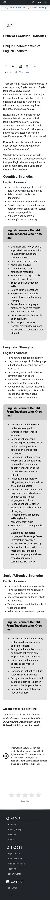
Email (14, 888)
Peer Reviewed (15, 858)
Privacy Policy (14, 829)
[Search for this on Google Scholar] (27, 66)
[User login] (45, 2)
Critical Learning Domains (39, 7)
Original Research (16, 863)
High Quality (14, 853)
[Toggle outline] (6, 66)
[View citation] (13, 66)
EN (20, 72)
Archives (12, 824)
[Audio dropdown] (8, 72)
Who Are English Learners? (18, 7)
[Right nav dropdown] (28, 2)
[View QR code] (20, 66)
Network (12, 834)
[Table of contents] (4, 7)
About (11, 839)
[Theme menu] (39, 2)
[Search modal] (33, 2)
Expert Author (14, 874)
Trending (12, 869)
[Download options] (36, 66)
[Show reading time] (27, 72)
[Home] (5, 2)
